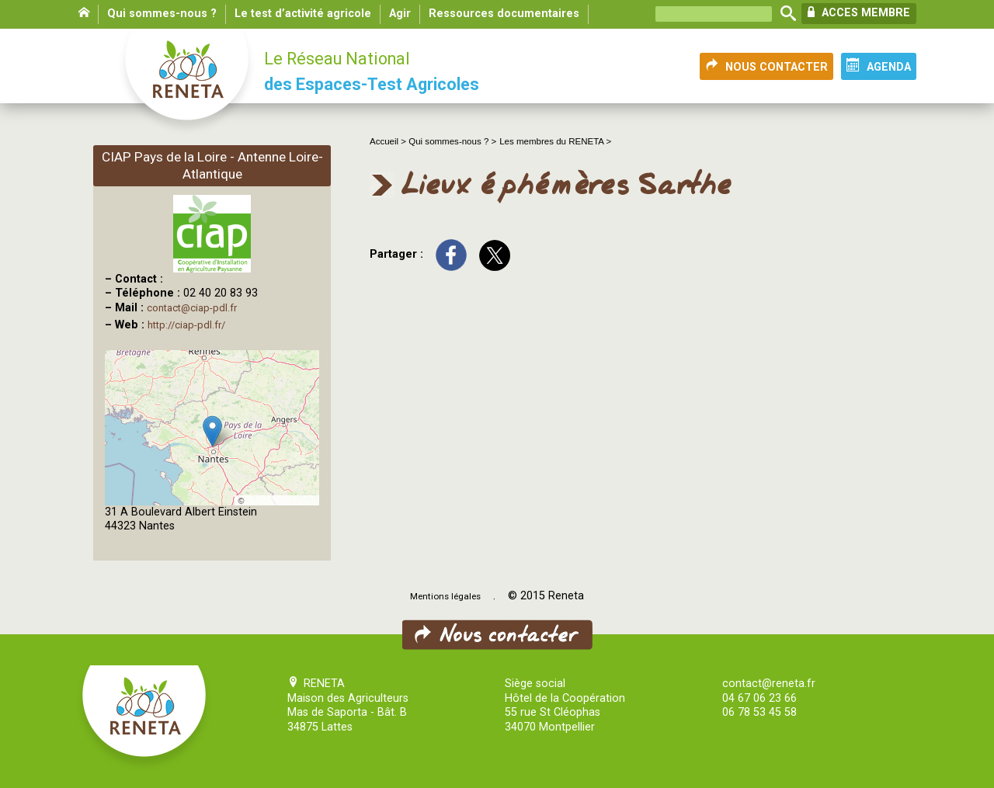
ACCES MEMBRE (859, 12)
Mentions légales (445, 596)
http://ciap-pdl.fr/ (186, 325)
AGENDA (878, 66)
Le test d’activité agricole (303, 13)
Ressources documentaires (504, 13)
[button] (212, 431)
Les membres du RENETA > (555, 141)
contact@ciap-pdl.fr (192, 308)
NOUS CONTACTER (766, 66)
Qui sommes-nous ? (162, 13)
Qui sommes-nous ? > (452, 141)
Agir (400, 13)
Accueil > (389, 141)
